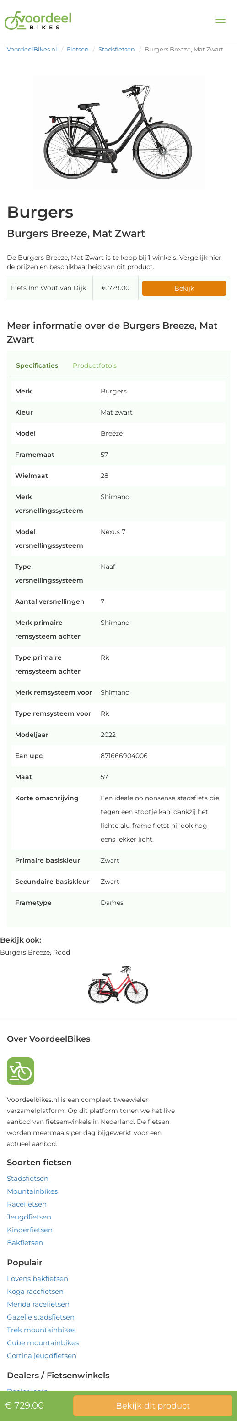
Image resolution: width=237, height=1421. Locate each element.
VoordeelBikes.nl (32, 49)
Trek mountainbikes (41, 1330)
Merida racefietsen (38, 1304)
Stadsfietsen (116, 49)
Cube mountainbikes (43, 1342)
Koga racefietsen (35, 1291)
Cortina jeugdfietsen (41, 1355)
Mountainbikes (32, 1191)
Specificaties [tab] (37, 365)
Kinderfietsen (30, 1229)
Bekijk (184, 288)
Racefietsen (27, 1204)
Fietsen (78, 49)
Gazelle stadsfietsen (41, 1317)
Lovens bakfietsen (37, 1278)
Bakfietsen (25, 1242)
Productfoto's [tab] (95, 365)
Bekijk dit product (153, 1406)
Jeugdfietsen (29, 1217)
